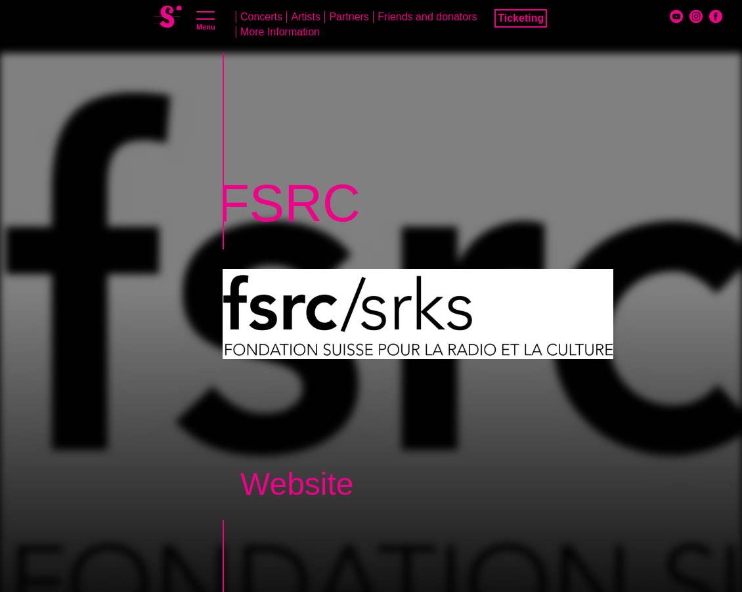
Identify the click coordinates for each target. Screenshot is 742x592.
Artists (305, 16)
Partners (348, 16)
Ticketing (521, 18)
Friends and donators (427, 16)
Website (297, 484)
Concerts (261, 16)
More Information (280, 31)
